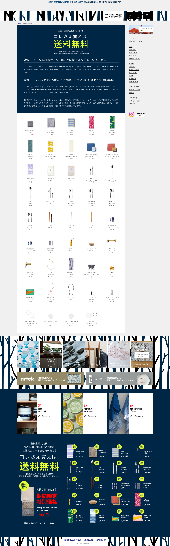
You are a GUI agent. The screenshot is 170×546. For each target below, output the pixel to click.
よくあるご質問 (134, 101)
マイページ (133, 104)
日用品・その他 (134, 58)
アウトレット (134, 38)
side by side (133, 81)
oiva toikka (133, 72)
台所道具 (132, 49)
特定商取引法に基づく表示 (72, 540)
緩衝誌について (134, 90)
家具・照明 (133, 52)
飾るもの (132, 55)
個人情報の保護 (101, 540)
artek (131, 75)
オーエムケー (134, 86)
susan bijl (132, 78)
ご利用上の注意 (89, 540)
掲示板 (131, 92)
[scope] (36, 16)
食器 (130, 46)
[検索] (131, 107)
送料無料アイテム (135, 41)
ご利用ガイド (134, 98)
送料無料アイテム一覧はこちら (39, 523)
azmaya (132, 66)
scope (131, 63)
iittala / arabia (134, 69)
